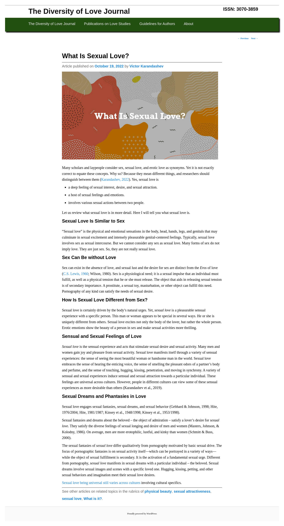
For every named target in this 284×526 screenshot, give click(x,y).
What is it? (92, 499)
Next (254, 38)
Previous (243, 38)
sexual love (72, 499)
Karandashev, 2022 (115, 179)
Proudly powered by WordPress (142, 513)
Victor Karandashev (147, 66)
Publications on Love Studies (107, 24)
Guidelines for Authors (157, 24)
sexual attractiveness (192, 491)
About (188, 24)
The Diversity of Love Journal (79, 11)
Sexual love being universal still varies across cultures (101, 483)
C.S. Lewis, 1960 (75, 274)
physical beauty (158, 491)
